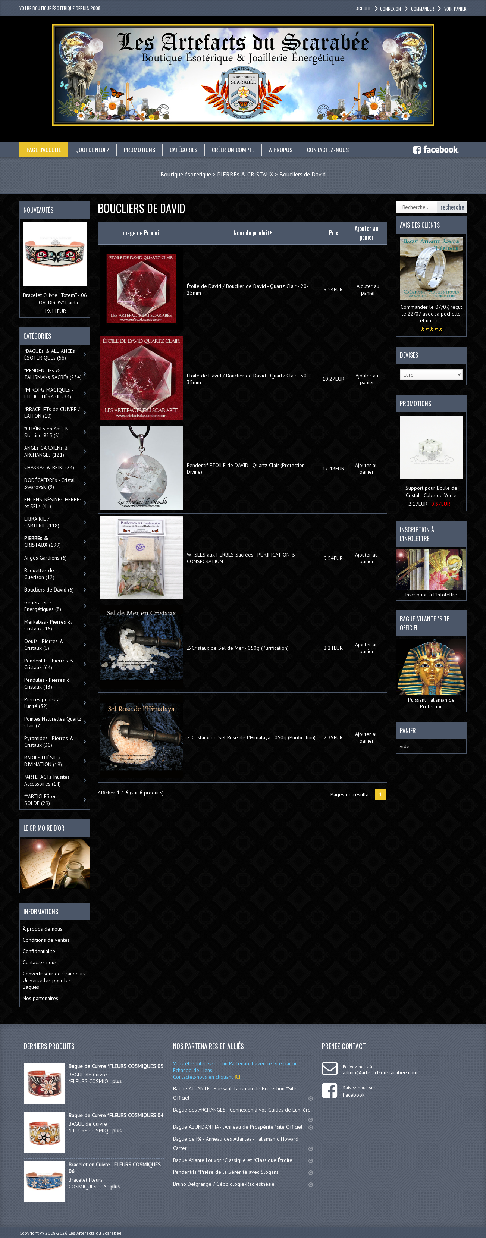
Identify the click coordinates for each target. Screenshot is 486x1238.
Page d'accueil (43, 149)
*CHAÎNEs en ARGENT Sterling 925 (48, 432)
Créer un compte (234, 149)
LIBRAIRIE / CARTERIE (41, 522)
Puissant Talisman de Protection (431, 674)
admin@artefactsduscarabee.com (380, 1072)
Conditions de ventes (46, 940)
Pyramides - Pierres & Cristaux (49, 741)
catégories (184, 149)
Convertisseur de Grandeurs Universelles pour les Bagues (54, 980)
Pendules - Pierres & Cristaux (47, 683)
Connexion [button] (390, 9)
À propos (281, 149)
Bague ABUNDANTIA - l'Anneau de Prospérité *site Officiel (243, 1126)
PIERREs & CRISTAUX (245, 174)
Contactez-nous (328, 149)
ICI (236, 1077)
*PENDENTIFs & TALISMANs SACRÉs (53, 373)
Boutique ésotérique (185, 174)
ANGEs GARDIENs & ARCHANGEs (46, 451)
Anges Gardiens (45, 557)
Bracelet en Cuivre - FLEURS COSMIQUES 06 (115, 1168)
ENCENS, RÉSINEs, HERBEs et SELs (53, 503)
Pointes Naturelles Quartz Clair (52, 722)
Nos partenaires (40, 998)
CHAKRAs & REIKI (49, 467)
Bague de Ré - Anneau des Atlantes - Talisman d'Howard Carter (243, 1143)
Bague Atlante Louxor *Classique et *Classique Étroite (243, 1160)
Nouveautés (38, 210)
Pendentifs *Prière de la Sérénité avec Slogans (243, 1172)
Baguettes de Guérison (39, 573)
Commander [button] (422, 9)
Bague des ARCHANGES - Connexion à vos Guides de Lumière (243, 1113)
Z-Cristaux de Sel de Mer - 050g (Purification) (238, 648)
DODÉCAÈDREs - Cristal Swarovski (49, 483)
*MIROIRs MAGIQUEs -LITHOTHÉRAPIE (48, 393)
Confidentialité (39, 951)
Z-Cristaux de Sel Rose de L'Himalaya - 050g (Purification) (251, 737)
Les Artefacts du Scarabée (95, 1233)
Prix (333, 232)
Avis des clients (420, 224)
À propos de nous (42, 928)
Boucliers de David (302, 174)
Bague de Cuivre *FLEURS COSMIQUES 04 (116, 1115)
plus (117, 1081)
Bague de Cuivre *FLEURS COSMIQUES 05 (116, 1066)
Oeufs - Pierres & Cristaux (44, 644)
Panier (408, 730)
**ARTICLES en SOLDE (40, 799)
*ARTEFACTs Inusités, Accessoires (47, 780)
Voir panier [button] (455, 9)
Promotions (140, 149)
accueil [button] (363, 8)
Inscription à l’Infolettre (431, 573)
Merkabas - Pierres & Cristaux (48, 625)
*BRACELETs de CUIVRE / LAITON (52, 412)
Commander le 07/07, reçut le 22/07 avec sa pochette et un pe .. (431, 314)
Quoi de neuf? (93, 149)
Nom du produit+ (252, 232)
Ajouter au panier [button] (368, 289)
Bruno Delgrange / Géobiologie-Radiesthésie (243, 1184)
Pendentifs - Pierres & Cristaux (49, 664)
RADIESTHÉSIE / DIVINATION (43, 761)
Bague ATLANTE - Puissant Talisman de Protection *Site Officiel (243, 1093)
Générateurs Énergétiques (42, 605)
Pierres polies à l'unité (42, 702)
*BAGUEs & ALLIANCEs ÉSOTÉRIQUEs (49, 354)
